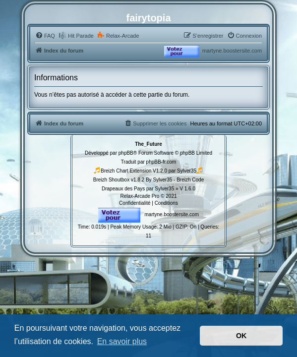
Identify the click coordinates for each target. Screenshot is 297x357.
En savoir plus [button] (122, 341)
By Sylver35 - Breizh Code (175, 179)
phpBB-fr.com (161, 162)
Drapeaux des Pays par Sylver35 (138, 188)
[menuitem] (45, 36)
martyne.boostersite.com (232, 51)
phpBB (126, 153)
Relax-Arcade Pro (139, 196)
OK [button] (241, 336)
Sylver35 (186, 171)
